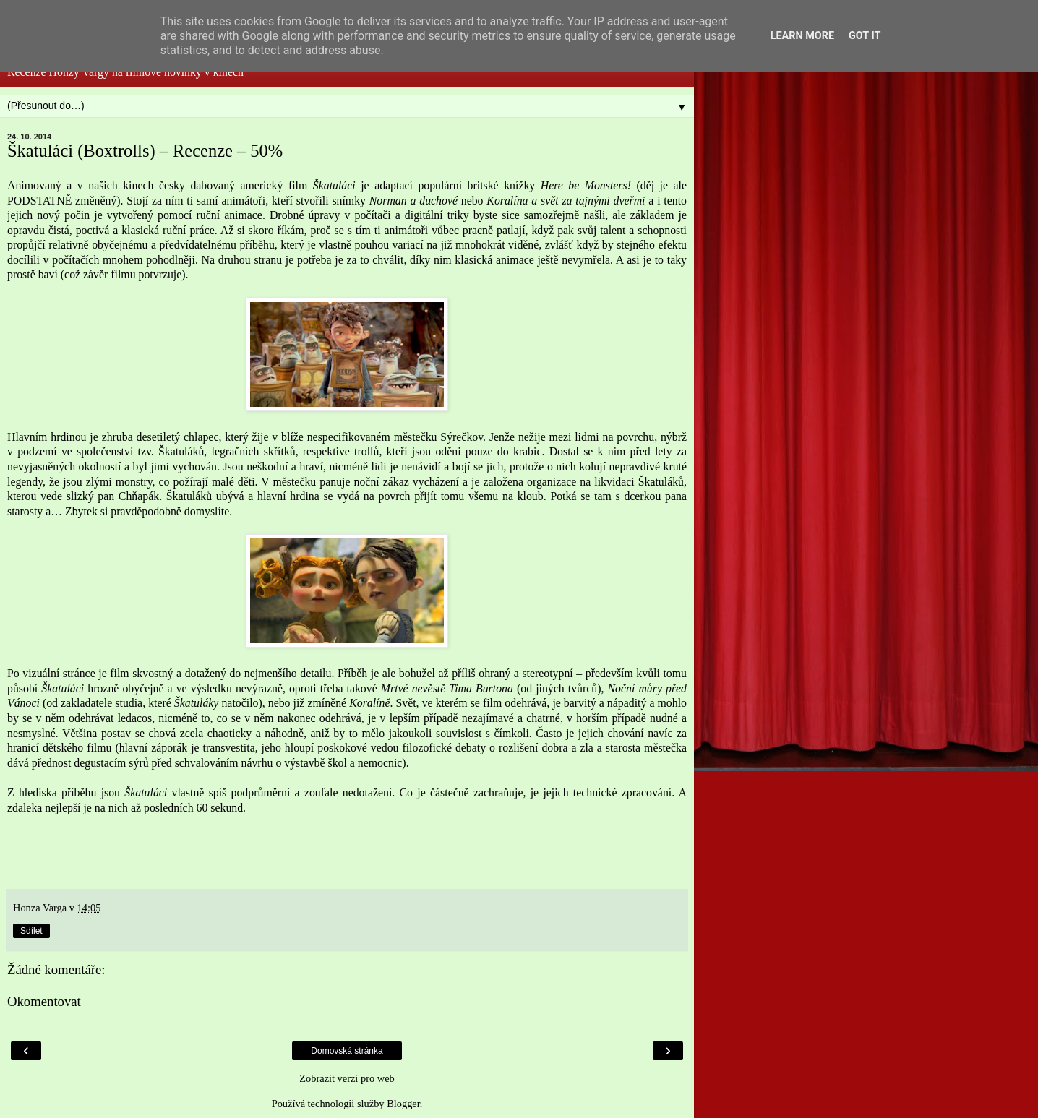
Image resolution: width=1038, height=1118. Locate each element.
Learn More (802, 36)
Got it (864, 36)
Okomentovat (44, 1001)
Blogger (403, 1103)
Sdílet (31, 931)
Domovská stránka (346, 1051)
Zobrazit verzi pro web (346, 1078)
